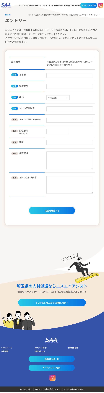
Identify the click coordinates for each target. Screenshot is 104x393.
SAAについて (23, 6)
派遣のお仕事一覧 (35, 6)
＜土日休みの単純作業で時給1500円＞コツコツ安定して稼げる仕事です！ (61, 15)
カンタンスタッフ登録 (88, 5)
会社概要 (67, 6)
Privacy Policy (26, 390)
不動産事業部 (58, 6)
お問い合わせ (75, 6)
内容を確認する (52, 211)
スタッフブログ (47, 6)
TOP (29, 15)
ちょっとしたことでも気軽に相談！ (52, 304)
